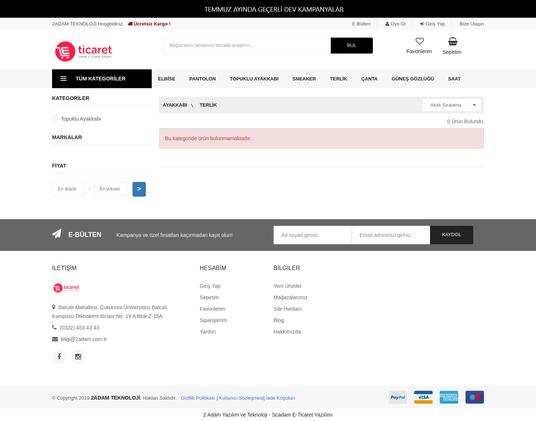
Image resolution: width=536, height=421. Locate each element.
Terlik (338, 79)
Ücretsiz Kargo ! (149, 24)
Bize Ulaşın (472, 24)
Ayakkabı (175, 105)
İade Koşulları (281, 398)
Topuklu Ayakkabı (254, 79)
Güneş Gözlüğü (413, 79)
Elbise (166, 79)
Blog (279, 320)
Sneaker (304, 79)
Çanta (369, 79)
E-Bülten (361, 24)
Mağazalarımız (290, 297)
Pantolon (202, 79)
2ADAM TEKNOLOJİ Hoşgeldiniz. (88, 24)
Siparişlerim (213, 320)
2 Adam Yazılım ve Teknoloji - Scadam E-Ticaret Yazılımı (268, 415)
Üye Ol (395, 24)
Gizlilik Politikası (198, 398)
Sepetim (209, 297)
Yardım (208, 332)
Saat (454, 79)
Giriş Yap (432, 24)
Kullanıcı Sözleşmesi (241, 398)
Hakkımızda (287, 332)
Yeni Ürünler (288, 286)
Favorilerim (212, 309)
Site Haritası (288, 309)
